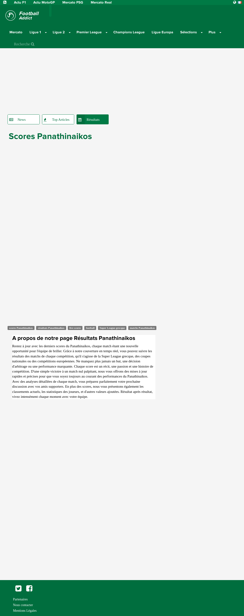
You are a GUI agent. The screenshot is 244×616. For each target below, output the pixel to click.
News (22, 119)
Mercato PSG (73, 2)
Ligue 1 (35, 32)
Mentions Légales (25, 610)
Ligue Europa (162, 32)
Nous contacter (23, 605)
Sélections (188, 32)
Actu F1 (20, 2)
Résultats (93, 119)
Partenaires (20, 599)
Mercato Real (101, 2)
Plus (212, 32)
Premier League (89, 32)
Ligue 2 (59, 32)
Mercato (15, 32)
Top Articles (61, 119)
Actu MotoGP (44, 2)
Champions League (129, 32)
